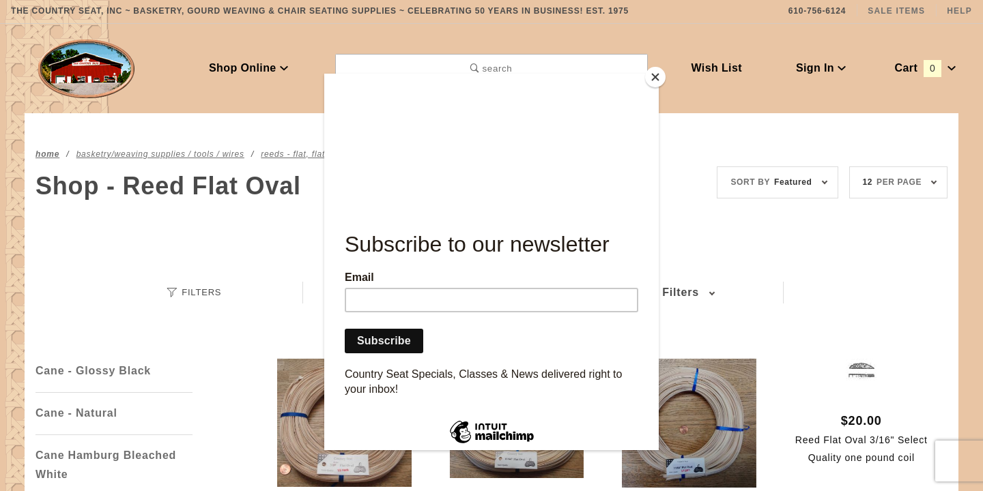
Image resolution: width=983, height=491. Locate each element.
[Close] (655, 77)
